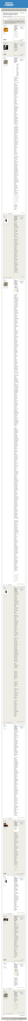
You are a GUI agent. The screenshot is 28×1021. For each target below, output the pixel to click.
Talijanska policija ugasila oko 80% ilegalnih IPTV (14, 22)
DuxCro (5, 916)
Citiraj (22, 28)
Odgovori (21, 27)
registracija (6, 9)
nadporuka (22, 721)
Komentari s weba (11, 1018)
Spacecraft (5, 43)
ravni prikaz (15, 18)
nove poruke (20, 9)
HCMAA (5, 25)
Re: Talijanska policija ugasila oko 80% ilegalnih (16, 45)
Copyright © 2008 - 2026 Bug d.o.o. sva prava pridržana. (14, 1020)
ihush (4, 57)
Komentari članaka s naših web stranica (10, 1018)
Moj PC (5, 39)
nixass (4, 821)
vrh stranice (24, 1018)
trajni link (22, 39)
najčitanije (15, 9)
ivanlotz (5, 963)
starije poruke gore (22, 18)
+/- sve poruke (9, 18)
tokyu (4, 725)
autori (24, 9)
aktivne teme (11, 9)
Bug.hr (3, 1018)
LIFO (4, 216)
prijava (2, 9)
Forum (6, 1018)
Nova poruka (22, 12)
